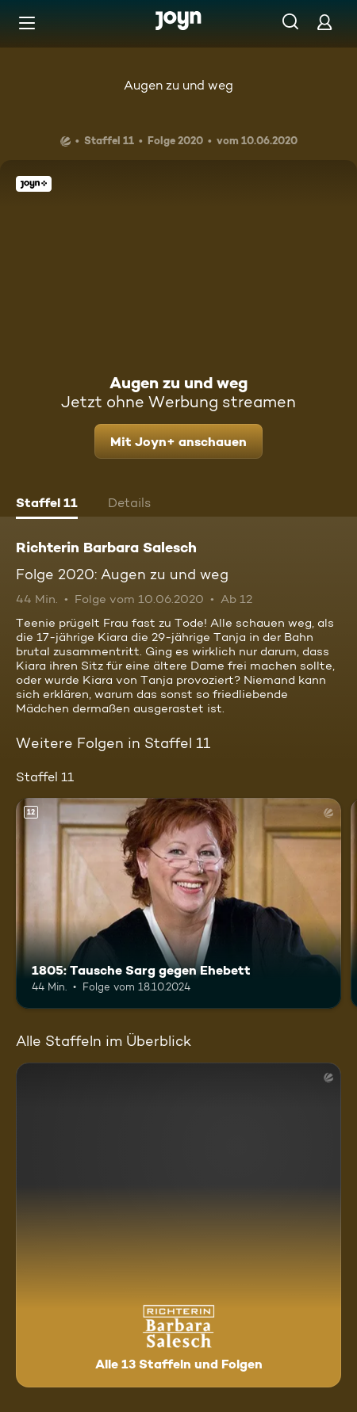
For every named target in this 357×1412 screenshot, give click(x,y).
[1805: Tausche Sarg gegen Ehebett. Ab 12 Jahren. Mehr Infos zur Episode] (178, 903)
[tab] (47, 504)
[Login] (324, 22)
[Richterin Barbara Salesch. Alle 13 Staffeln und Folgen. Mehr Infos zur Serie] (178, 1225)
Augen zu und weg (178, 85)
